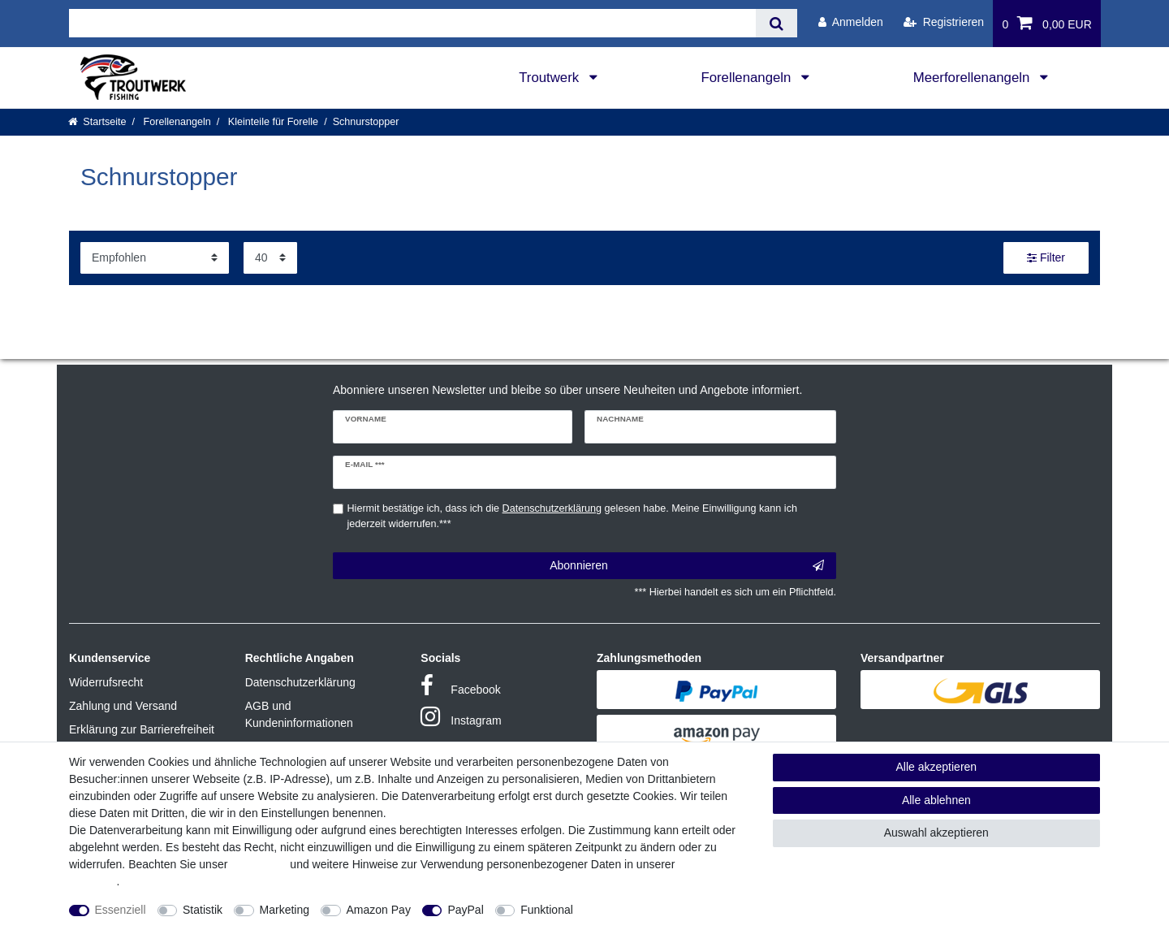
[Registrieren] (944, 22)
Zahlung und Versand (123, 705)
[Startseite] (97, 122)
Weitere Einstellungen (643, 909)
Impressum (259, 864)
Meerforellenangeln (973, 77)
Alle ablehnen (936, 800)
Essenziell (120, 909)
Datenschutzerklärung (300, 682)
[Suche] (776, 23)
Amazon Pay (379, 909)
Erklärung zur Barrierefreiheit (141, 729)
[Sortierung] (154, 258)
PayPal (465, 909)
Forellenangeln (748, 77)
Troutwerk (551, 77)
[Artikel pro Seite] (270, 258)
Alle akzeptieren (936, 766)
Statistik (202, 909)
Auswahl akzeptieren (936, 832)
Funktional (546, 909)
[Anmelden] (850, 22)
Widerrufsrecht (106, 682)
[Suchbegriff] (412, 23)
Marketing (284, 909)
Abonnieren (687, 566)
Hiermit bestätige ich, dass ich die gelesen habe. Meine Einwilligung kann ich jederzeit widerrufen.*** (572, 516)
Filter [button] (1046, 258)
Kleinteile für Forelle (271, 122)
